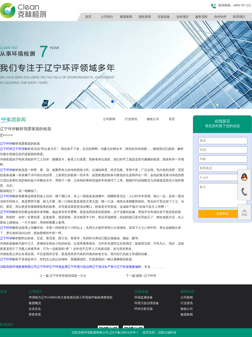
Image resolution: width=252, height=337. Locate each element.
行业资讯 (131, 119)
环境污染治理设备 (146, 303)
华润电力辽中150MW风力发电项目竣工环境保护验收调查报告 (71, 297)
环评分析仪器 (143, 308)
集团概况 (35, 303)
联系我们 (239, 16)
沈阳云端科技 (167, 332)
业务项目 (182, 16)
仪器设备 (164, 16)
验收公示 (153, 119)
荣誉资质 (35, 314)
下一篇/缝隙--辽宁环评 (141, 275)
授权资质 (145, 16)
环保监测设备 (143, 297)
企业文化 (35, 308)
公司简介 (107, 16)
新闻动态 (188, 291)
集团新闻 (126, 16)
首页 (88, 16)
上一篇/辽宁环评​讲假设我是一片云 (62, 275)
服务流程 (201, 16)
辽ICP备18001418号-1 (123, 332)
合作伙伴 (220, 16)
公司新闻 (109, 119)
